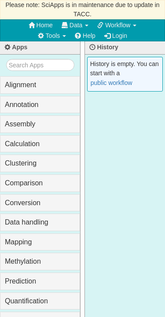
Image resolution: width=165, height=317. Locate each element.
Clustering (21, 163)
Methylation (23, 261)
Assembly (20, 124)
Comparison (24, 183)
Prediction (20, 281)
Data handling (26, 222)
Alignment (20, 84)
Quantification (26, 301)
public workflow (111, 82)
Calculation (22, 143)
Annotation (22, 104)
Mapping (18, 242)
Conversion (22, 202)
